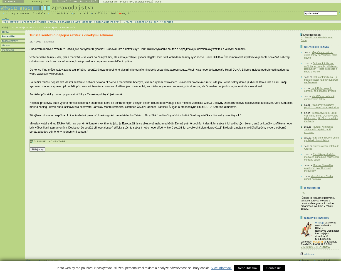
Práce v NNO (127, 1)
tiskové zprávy (9, 41)
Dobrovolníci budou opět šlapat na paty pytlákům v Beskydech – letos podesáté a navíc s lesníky (321, 67)
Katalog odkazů (144, 1)
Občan (158, 1)
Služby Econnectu (316, 218)
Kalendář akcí (110, 1)
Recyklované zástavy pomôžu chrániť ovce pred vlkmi (321, 106)
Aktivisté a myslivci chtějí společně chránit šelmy (321, 139)
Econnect (49, 41)
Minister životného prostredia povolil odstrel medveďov (318, 168)
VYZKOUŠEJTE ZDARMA (315, 247)
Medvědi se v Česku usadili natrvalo (318, 177)
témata (5, 45)
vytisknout (307, 254)
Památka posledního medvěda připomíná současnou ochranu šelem (321, 157)
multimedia (7, 50)
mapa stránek (324, 260)
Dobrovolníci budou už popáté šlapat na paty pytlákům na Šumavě (321, 80)
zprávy (5, 31)
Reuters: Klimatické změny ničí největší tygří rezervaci (318, 129)
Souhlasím (274, 268)
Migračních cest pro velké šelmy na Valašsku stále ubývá (320, 55)
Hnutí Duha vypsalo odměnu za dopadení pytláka (320, 89)
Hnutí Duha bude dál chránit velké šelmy (319, 97)
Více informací (221, 268)
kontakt (305, 260)
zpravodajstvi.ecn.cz (25, 27)
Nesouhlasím (247, 268)
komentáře (8, 36)
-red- (303, 192)
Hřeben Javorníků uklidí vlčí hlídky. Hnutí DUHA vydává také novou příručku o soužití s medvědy (321, 116)
